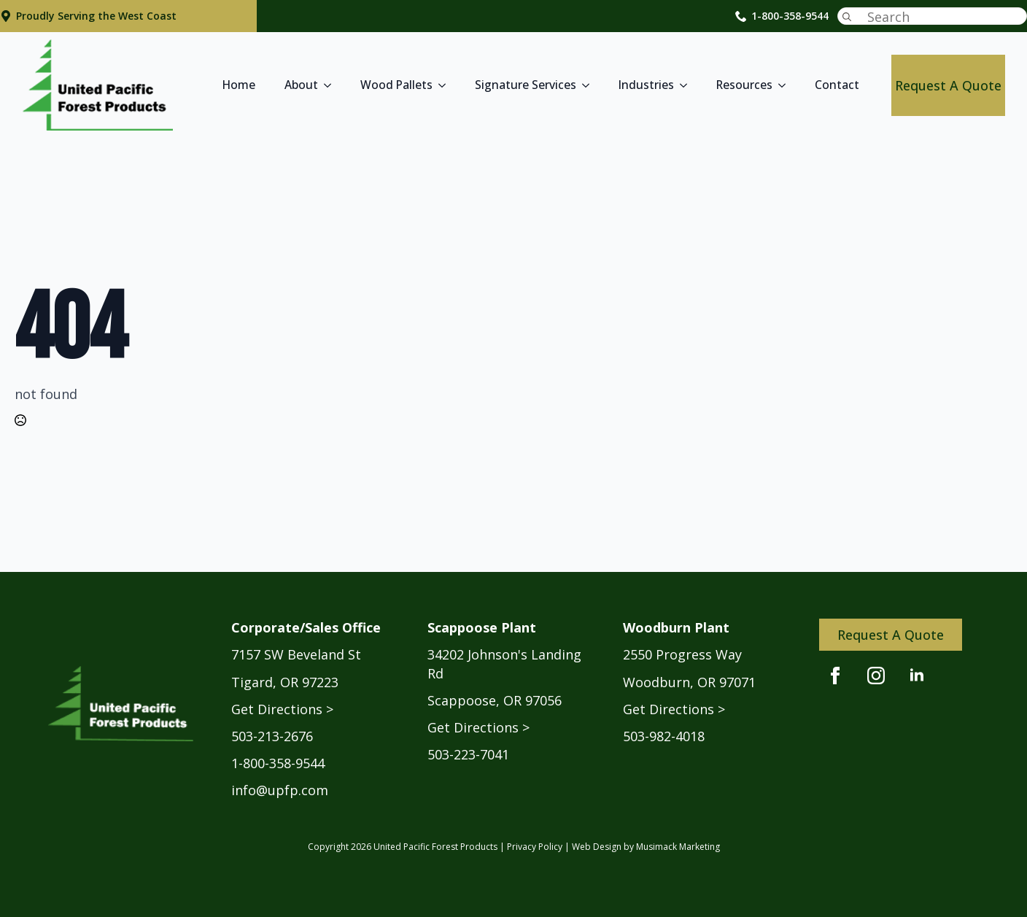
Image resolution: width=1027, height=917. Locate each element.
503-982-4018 (664, 736)
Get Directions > (282, 709)
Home (238, 85)
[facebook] (835, 675)
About (301, 85)
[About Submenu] (332, 85)
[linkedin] (917, 675)
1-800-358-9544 (790, 16)
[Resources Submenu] (786, 85)
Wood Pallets (396, 85)
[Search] (847, 17)
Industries (646, 85)
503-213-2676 (272, 736)
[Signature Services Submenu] (590, 85)
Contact (837, 85)
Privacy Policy (534, 846)
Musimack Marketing (678, 846)
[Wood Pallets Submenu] (446, 85)
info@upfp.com (279, 790)
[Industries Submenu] (688, 85)
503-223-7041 (468, 754)
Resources (744, 85)
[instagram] (876, 675)
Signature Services (525, 85)
